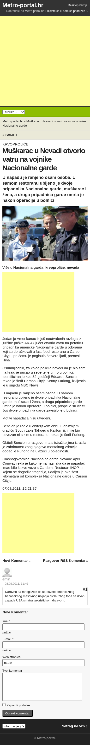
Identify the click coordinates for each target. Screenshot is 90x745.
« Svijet (10, 135)
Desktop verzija (78, 5)
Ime (6, 621)
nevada (73, 267)
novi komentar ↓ (16, 560)
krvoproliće (55, 267)
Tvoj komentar (12, 670)
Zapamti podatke (16, 705)
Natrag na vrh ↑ (75, 726)
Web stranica (11, 657)
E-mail (7, 639)
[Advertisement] (45, 61)
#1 (85, 589)
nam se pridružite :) (75, 11)
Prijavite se (52, 11)
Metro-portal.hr (22, 5)
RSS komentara (74, 560)
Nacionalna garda (28, 267)
